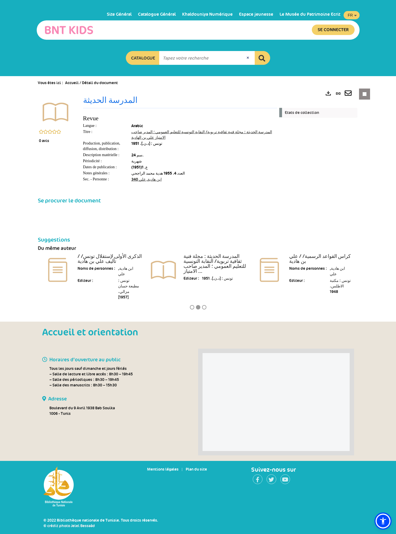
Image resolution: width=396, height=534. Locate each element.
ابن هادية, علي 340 (146, 179)
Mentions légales (163, 469)
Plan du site (196, 469)
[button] (143, 58)
